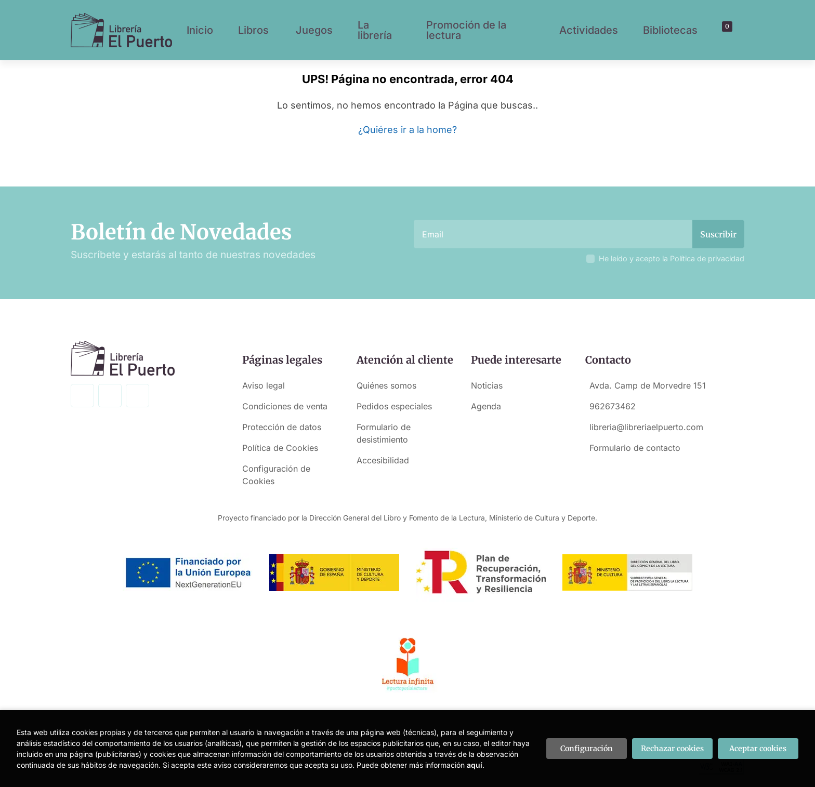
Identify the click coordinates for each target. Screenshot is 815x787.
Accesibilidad (383, 460)
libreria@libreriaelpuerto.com (646, 427)
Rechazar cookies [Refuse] (672, 748)
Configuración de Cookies (276, 474)
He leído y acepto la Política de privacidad (671, 258)
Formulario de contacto (634, 448)
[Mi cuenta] (732, 30)
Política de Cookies (280, 448)
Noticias (487, 385)
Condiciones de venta (284, 406)
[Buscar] (714, 30)
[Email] (554, 234)
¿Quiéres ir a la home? (407, 129)
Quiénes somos (386, 385)
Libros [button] (253, 30)
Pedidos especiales (394, 406)
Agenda (486, 406)
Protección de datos (281, 427)
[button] (723, 30)
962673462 (612, 406)
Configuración (586, 748)
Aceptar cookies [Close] (757, 748)
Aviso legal (263, 385)
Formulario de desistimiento (384, 433)
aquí (474, 765)
